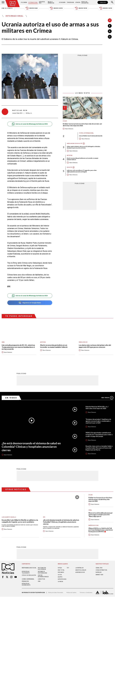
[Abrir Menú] (3, 2)
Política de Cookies (71, 592)
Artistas (69, 155)
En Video (11, 398)
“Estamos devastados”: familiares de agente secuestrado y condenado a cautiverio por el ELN (98, 421)
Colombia (24, 2)
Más (107, 397)
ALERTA (60, 577)
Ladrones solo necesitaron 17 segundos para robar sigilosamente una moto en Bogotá (82, 171)
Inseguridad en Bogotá (74, 143)
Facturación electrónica (42, 568)
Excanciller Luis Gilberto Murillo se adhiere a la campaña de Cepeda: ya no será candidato (20, 521)
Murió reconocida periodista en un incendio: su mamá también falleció (82, 158)
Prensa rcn (25, 581)
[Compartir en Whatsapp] (110, 37)
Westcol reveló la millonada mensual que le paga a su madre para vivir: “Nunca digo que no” (100, 514)
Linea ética (41, 579)
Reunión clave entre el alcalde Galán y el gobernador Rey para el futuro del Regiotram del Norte (99, 448)
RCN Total (61, 570)
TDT (68, 567)
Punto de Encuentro (84, 2)
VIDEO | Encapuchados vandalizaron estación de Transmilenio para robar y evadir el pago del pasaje (99, 434)
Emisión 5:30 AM (31, 8)
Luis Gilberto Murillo (9, 517)
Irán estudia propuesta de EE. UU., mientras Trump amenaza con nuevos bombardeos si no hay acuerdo (18, 347)
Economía (62, 2)
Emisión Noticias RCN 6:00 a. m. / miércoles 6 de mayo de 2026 (97, 407)
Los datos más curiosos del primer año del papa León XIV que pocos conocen (95, 346)
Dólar (65, 121)
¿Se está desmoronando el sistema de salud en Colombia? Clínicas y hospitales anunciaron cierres (31, 446)
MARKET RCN (99, 574)
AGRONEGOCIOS (80, 572)
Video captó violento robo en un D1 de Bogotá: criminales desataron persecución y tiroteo (83, 147)
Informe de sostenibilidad (42, 572)
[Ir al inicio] (13, 3)
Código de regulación (29, 575)
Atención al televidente (26, 572)
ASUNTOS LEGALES (80, 570)
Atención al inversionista (26, 584)
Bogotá (69, 167)
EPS (44, 517)
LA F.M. (60, 574)
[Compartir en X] (110, 31)
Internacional (33, 2)
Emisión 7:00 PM (81, 8)
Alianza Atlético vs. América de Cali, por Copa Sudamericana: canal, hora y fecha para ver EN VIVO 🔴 (100, 529)
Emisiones (7, 8)
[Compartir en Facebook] (110, 26)
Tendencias (70, 2)
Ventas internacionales (43, 575)
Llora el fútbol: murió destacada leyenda (90, 135)
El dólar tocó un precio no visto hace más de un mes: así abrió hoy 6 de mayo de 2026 (82, 124)
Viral (90, 510)
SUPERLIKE (99, 572)
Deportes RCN (42, 2)
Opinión (77, 2)
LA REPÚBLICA (79, 567)
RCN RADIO (61, 572)
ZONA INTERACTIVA (101, 570)
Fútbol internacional (86, 133)
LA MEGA (60, 581)
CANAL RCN (103, 2)
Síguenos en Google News (30, 302)
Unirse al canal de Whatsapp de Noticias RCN (30, 124)
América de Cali (93, 525)
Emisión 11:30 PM (105, 8)
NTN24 (60, 567)
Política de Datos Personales (55, 592)
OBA (39, 581)
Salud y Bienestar (51, 2)
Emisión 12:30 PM (56, 8)
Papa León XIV (83, 342)
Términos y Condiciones (86, 592)
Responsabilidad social (29, 567)
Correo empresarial (28, 579)
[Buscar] (112, 2)
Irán (3, 342)
